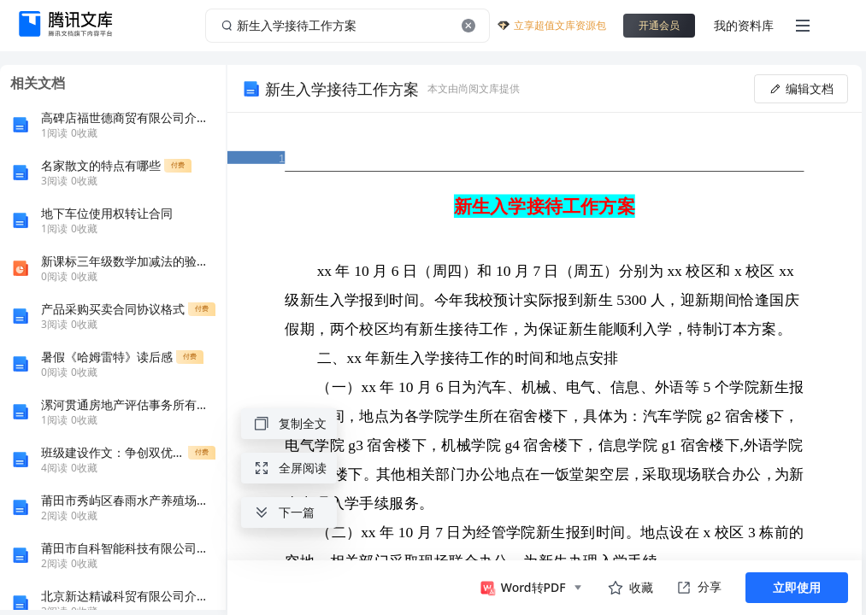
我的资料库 (744, 25)
